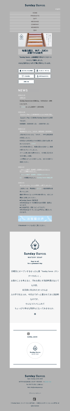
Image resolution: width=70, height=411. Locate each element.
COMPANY (35, 24)
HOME (35, 13)
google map (48, 381)
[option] (35, 40)
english (57, 9)
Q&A (35, 30)
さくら (39, 188)
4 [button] (38, 42)
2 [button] (31, 42)
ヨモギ (23, 107)
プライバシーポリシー (35, 393)
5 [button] (42, 42)
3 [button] (35, 42)
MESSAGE (35, 21)
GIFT (35, 19)
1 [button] (28, 42)
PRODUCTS (35, 16)
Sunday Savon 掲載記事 (45, 178)
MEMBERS (35, 27)
